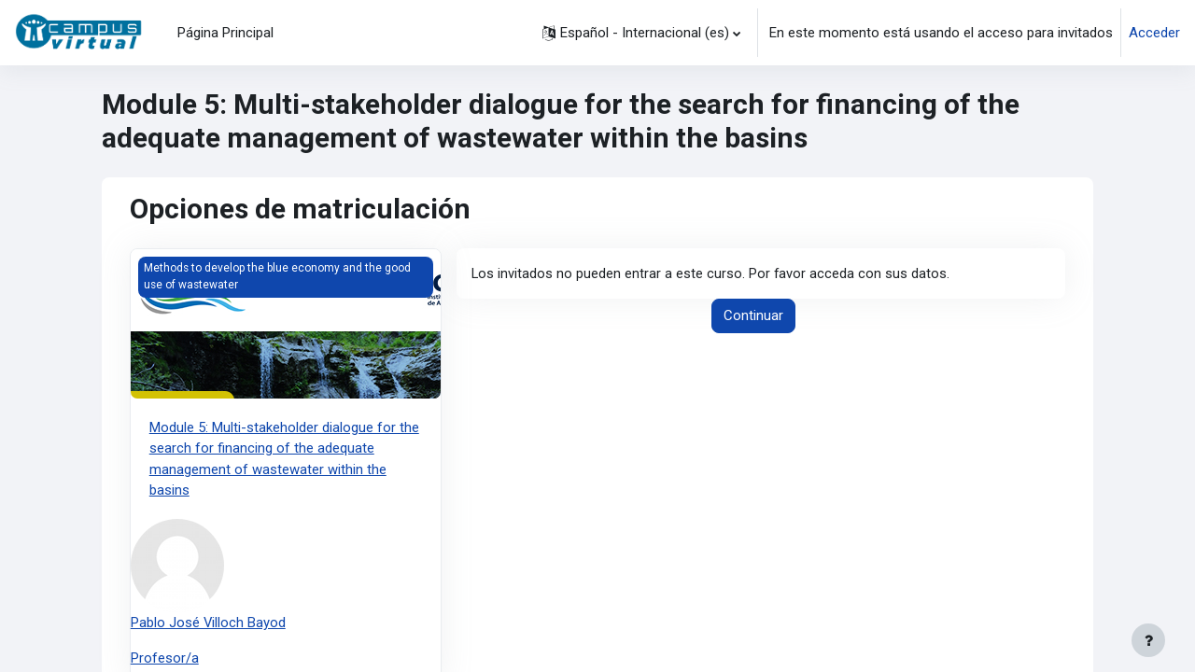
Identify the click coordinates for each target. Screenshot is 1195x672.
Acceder (1154, 32)
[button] (641, 32)
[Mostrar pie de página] (1148, 640)
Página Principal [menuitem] (225, 32)
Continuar (753, 316)
